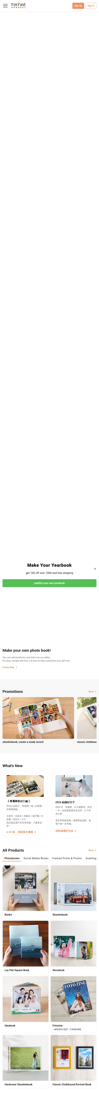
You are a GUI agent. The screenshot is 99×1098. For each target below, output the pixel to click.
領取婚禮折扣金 (65, 830)
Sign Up (78, 5)
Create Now (10, 667)
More (92, 691)
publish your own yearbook (49, 583)
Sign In (90, 5)
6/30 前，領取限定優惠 (21, 832)
